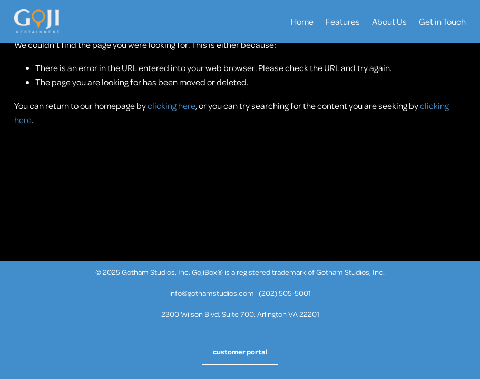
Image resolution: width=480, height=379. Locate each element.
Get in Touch (442, 21)
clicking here (171, 105)
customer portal (240, 351)
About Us (389, 21)
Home (302, 21)
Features (343, 21)
